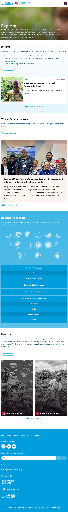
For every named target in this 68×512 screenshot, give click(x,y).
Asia (34, 309)
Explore (15, 436)
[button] (26, 106)
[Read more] (34, 90)
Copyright (10, 507)
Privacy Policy (37, 507)
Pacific (34, 319)
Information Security (27, 507)
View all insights (7, 70)
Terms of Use (45, 507)
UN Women (18, 507)
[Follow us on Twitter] (8, 446)
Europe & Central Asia (34, 292)
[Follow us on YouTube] (14, 446)
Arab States (34, 304)
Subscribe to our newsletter (13, 453)
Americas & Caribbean (34, 268)
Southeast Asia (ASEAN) (34, 314)
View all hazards (7, 353)
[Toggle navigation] (65, 3)
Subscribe (61, 458)
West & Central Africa (34, 278)
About (9, 436)
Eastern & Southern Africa (34, 285)
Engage (29, 436)
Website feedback (55, 507)
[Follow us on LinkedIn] (3, 446)
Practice (22, 436)
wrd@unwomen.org (13, 469)
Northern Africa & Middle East (34, 299)
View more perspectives (9, 133)
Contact (36, 436)
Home (3, 436)
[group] (34, 171)
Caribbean (34, 273)
